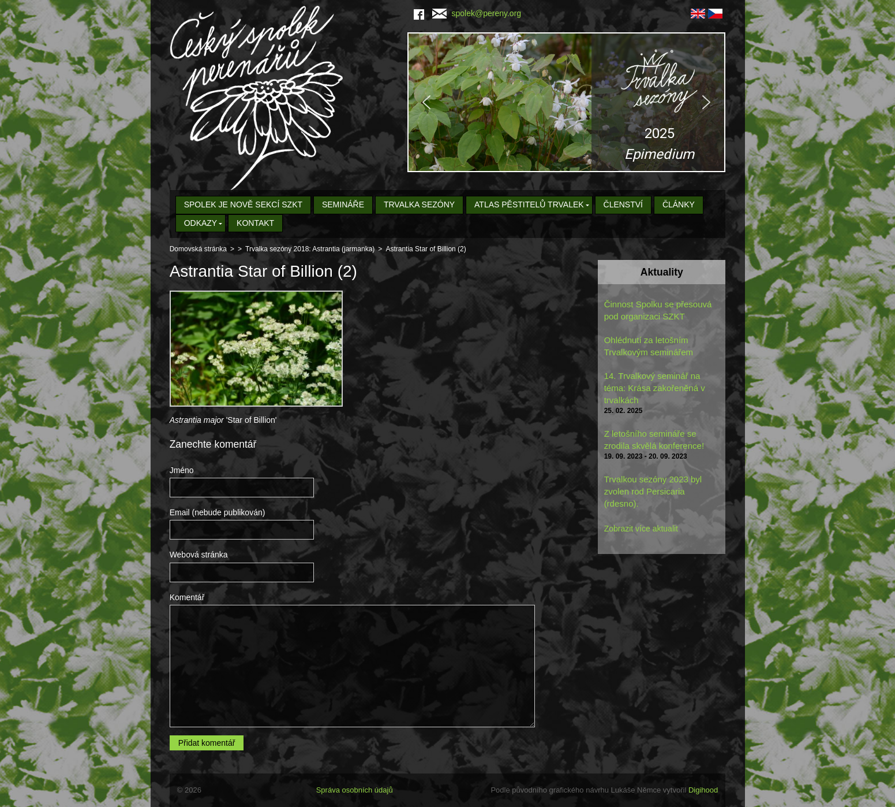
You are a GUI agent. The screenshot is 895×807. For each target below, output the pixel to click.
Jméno (182, 470)
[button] (566, 102)
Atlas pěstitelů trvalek (529, 204)
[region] (566, 102)
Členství (623, 204)
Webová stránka (199, 554)
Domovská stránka (198, 249)
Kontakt (255, 223)
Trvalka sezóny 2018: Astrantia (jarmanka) (310, 249)
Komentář (187, 597)
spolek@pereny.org (477, 13)
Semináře (343, 204)
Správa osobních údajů (354, 790)
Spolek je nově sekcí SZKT (243, 204)
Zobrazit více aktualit (641, 528)
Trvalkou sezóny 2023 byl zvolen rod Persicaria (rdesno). (653, 491)
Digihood (703, 790)
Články (678, 204)
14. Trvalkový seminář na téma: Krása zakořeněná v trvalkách (654, 388)
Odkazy (201, 223)
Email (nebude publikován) (217, 512)
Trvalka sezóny (419, 204)
